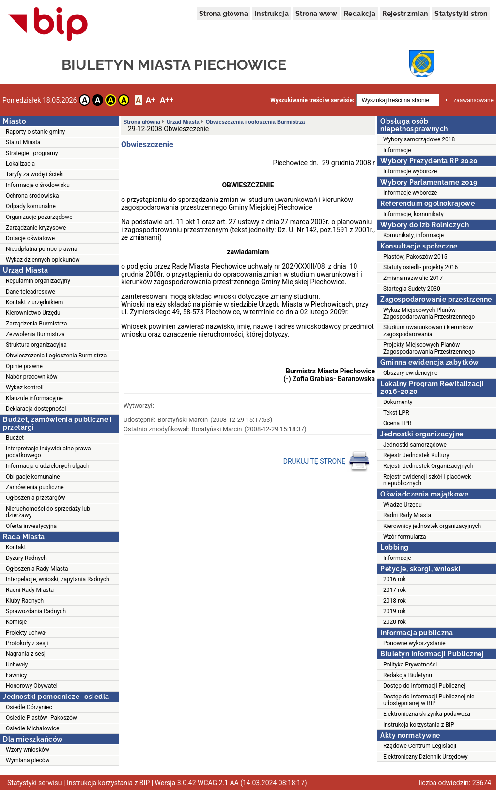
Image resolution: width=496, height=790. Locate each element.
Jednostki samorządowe (415, 444)
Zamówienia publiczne (35, 487)
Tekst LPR (396, 412)
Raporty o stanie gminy (35, 131)
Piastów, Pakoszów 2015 (415, 256)
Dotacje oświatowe (30, 238)
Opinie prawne (24, 366)
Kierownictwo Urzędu (33, 313)
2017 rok (394, 590)
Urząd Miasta (183, 121)
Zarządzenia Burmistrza (36, 323)
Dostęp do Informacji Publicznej (424, 685)
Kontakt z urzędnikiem (34, 302)
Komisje (16, 622)
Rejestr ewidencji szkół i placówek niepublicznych (427, 480)
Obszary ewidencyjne (410, 373)
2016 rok (394, 579)
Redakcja (359, 13)
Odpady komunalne (31, 206)
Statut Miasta (23, 142)
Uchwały (17, 664)
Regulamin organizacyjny (38, 281)
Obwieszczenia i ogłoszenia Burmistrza (56, 355)
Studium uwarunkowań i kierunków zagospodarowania (428, 331)
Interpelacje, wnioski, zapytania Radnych (57, 579)
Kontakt (16, 547)
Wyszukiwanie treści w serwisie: (312, 100)
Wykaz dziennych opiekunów (43, 259)
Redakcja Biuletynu (407, 675)
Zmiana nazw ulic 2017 (413, 278)
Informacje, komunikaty (413, 214)
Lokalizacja (20, 163)
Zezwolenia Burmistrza (35, 334)
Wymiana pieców (28, 760)
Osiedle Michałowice (32, 728)
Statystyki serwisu (34, 783)
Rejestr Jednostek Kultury (416, 455)
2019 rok (394, 611)
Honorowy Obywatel (32, 685)
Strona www (316, 13)
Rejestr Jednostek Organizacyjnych (428, 466)
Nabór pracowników (31, 376)
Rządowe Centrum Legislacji (419, 746)
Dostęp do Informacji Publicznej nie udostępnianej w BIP (428, 700)
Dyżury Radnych (26, 558)
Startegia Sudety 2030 (411, 288)
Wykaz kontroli (25, 387)
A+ (150, 100)
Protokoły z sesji (27, 643)
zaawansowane (473, 100)
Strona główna (223, 13)
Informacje (397, 150)
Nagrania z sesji (26, 654)
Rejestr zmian (405, 13)
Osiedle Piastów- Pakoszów (41, 717)
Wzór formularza (404, 536)
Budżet (15, 437)
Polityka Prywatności (410, 664)
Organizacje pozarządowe (39, 217)
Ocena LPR (397, 423)
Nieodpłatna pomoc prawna (42, 249)
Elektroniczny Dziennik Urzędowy (425, 756)
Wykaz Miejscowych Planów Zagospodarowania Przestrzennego (429, 313)
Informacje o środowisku (38, 185)
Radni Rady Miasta (30, 590)
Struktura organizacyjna (36, 344)
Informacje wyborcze (410, 171)
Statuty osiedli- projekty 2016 (420, 267)
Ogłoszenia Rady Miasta (37, 568)
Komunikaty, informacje (413, 235)
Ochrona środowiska (32, 195)
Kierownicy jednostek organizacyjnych (432, 526)
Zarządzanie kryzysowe (36, 227)
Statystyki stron (460, 13)
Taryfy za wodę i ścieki (35, 174)
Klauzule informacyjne (34, 398)
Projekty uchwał (26, 632)
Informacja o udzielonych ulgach (48, 466)
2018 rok (394, 600)
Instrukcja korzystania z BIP (418, 724)
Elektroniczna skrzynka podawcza (426, 714)
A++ (166, 100)
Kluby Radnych (25, 600)
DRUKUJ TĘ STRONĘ (326, 461)
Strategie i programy (32, 153)
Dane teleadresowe (30, 291)
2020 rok (394, 622)
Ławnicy (16, 675)
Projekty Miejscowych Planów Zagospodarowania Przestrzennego (429, 348)
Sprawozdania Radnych (36, 611)
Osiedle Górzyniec (29, 707)
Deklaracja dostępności (36, 408)
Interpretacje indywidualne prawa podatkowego (48, 452)
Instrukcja (272, 13)
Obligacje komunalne (33, 476)
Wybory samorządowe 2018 (419, 139)
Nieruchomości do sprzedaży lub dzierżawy (48, 512)
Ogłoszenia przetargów (35, 498)
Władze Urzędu (402, 504)
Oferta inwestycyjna (31, 526)
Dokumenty (398, 402)
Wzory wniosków (27, 749)
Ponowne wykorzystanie (414, 643)
